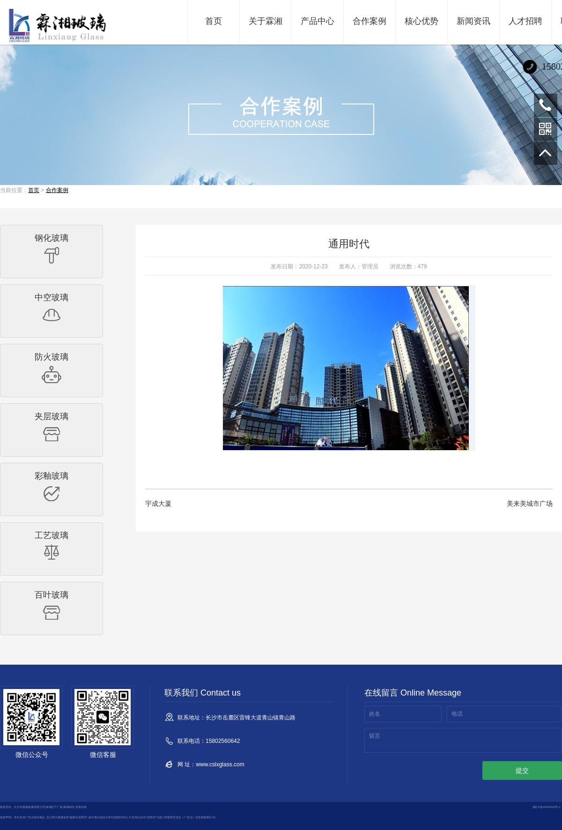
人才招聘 (525, 21)
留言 (374, 736)
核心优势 (421, 21)
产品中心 (317, 21)
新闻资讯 (473, 21)
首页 (213, 21)
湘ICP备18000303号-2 (546, 807)
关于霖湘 (265, 21)
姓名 (374, 714)
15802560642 (545, 105)
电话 (457, 714)
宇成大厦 (158, 503)
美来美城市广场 (530, 503)
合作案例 (369, 21)
